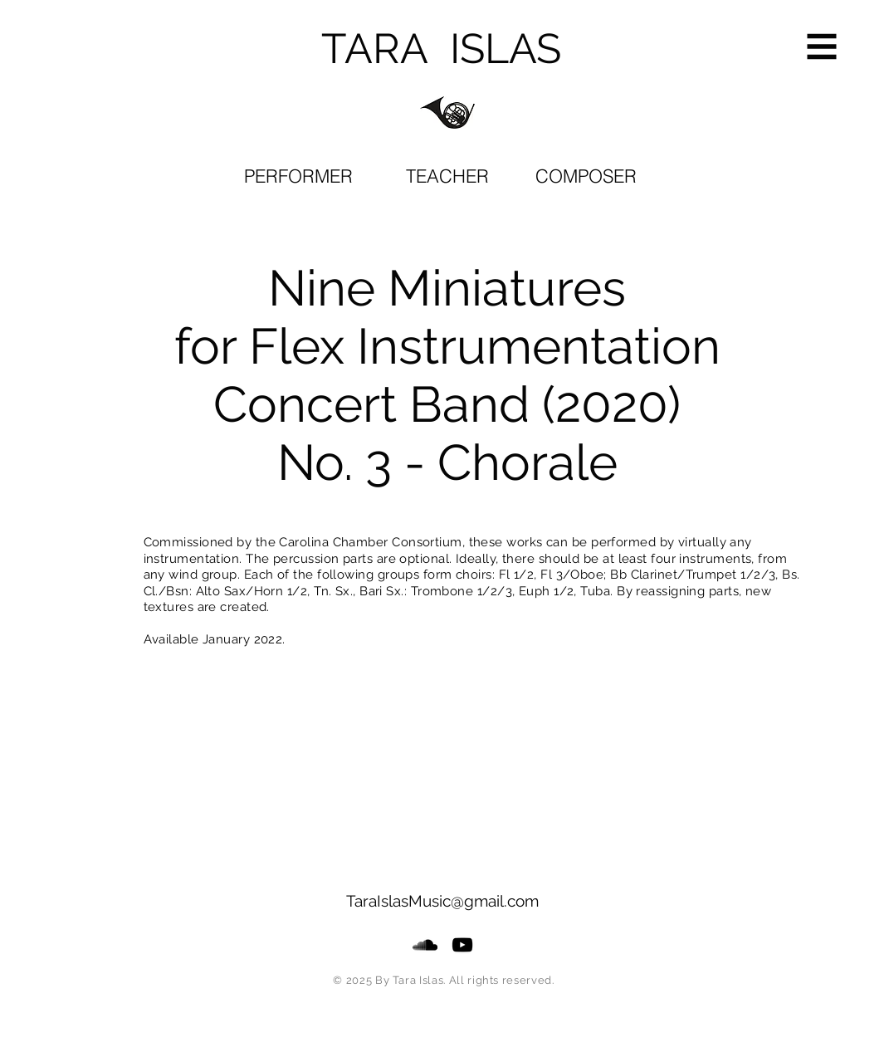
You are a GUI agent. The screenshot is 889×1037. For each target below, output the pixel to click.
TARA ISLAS (441, 48)
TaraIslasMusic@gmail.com (442, 901)
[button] (822, 47)
